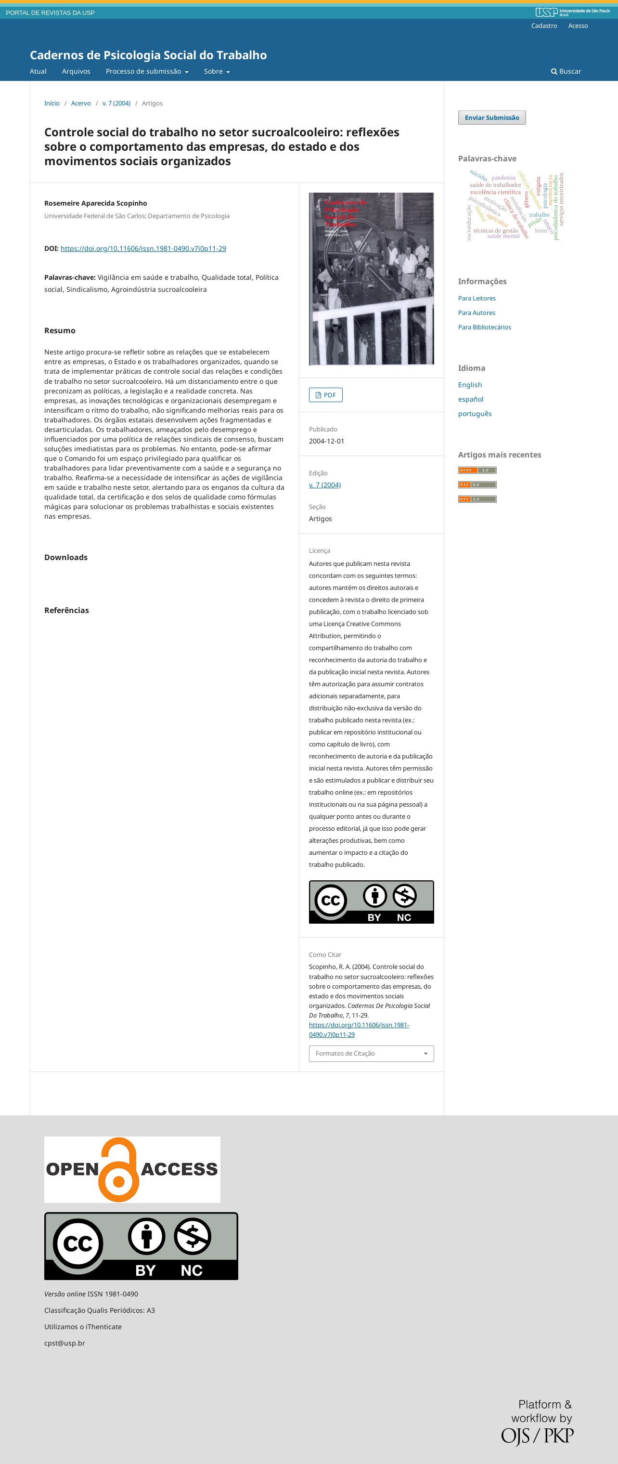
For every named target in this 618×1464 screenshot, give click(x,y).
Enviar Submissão (492, 117)
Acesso (578, 25)
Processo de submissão (144, 71)
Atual (38, 71)
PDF (329, 395)
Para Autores (476, 312)
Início (52, 103)
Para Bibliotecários (484, 327)
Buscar (566, 71)
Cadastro (544, 25)
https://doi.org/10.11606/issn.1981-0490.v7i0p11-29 (143, 248)
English (470, 384)
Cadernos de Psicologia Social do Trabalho (148, 55)
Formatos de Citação (345, 1053)
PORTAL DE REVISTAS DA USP (50, 13)
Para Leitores (477, 298)
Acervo (81, 103)
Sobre (214, 71)
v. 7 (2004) (116, 103)
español (471, 399)
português (475, 413)
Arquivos (76, 71)
